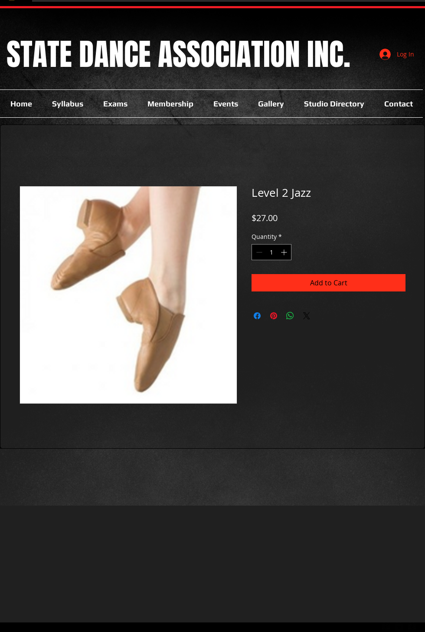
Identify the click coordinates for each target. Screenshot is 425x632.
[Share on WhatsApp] (290, 316)
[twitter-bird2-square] (399, 626)
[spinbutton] (271, 252)
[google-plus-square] (386, 626)
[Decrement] (258, 252)
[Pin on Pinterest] (273, 316)
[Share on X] (306, 316)
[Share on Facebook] (257, 316)
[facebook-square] (412, 626)
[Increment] (284, 252)
